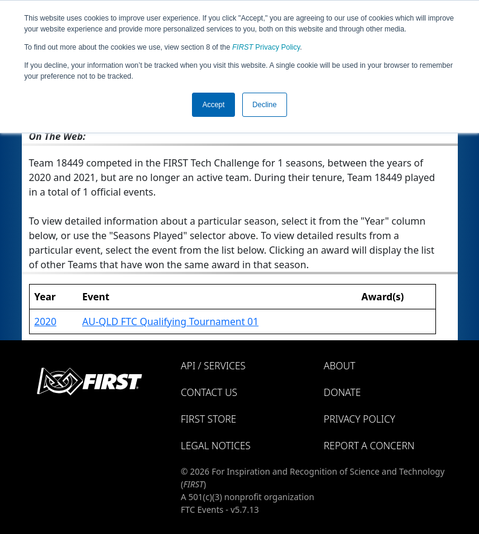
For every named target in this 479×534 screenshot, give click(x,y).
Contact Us (209, 392)
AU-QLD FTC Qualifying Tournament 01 (170, 321)
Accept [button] (213, 105)
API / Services (213, 365)
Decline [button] (265, 105)
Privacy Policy (266, 47)
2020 (46, 321)
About (339, 365)
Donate (342, 392)
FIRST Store (209, 419)
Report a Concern (369, 445)
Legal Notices (216, 445)
